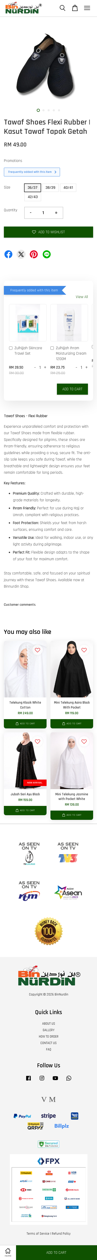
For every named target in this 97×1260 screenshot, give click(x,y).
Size (7, 187)
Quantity (10, 210)
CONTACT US (48, 1043)
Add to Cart (72, 389)
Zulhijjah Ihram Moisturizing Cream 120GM (68, 353)
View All (82, 296)
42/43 (33, 197)
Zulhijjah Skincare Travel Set (25, 351)
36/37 (33, 187)
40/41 (68, 187)
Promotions (13, 160)
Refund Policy (61, 1234)
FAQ (48, 1049)
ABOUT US (48, 1024)
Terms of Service (38, 1234)
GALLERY (49, 1030)
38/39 (50, 187)
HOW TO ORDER (48, 1037)
